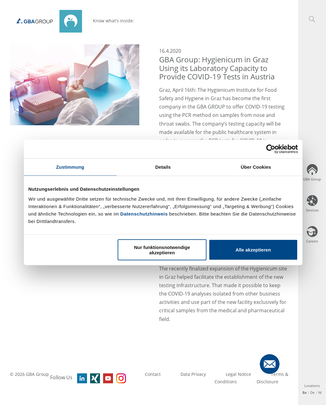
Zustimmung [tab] (70, 167)
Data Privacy (193, 374)
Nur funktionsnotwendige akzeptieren (162, 249)
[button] (312, 19)
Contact (153, 374)
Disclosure (267, 382)
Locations (312, 385)
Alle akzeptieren (253, 249)
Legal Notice (238, 374)
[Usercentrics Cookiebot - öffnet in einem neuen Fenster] (271, 149)
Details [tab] (163, 167)
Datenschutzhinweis (144, 213)
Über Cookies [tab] (256, 167)
